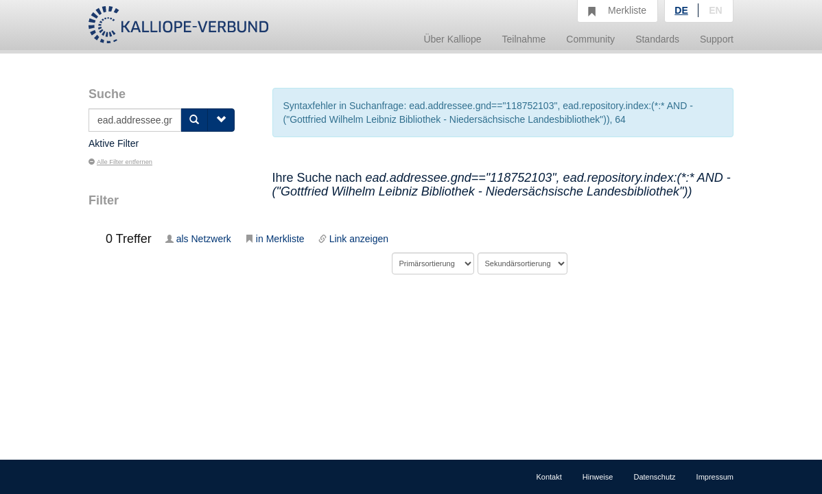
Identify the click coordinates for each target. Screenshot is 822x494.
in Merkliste (275, 238)
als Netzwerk (198, 238)
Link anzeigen (353, 238)
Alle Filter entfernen (120, 161)
